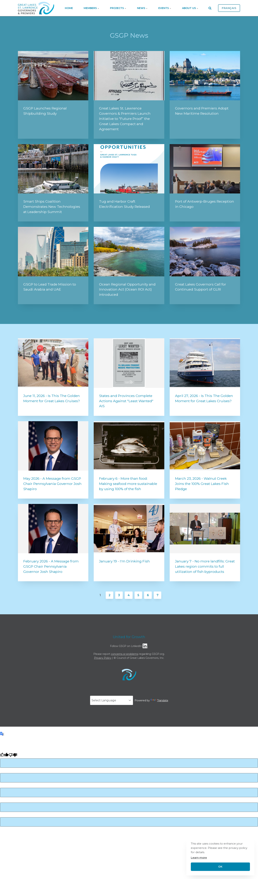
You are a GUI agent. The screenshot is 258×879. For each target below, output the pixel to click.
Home (69, 8)
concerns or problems (124, 654)
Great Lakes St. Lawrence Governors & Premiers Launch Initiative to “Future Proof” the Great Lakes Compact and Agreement (124, 118)
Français (229, 8)
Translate (159, 700)
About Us (190, 8)
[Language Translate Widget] (111, 700)
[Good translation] (4, 755)
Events (164, 8)
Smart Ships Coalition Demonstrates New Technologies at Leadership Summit (51, 206)
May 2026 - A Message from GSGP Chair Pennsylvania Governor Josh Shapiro (52, 483)
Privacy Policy (102, 658)
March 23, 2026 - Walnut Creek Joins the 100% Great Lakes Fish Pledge (202, 483)
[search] (210, 8)
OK (220, 866)
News (142, 8)
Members (91, 8)
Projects (118, 8)
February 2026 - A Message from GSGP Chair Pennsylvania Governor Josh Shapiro (51, 566)
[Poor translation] (13, 755)
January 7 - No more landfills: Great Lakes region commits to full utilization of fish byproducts (205, 566)
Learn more (199, 857)
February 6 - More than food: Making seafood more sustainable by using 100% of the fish (128, 483)
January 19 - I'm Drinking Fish (124, 561)
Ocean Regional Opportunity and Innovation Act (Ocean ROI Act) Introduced (127, 289)
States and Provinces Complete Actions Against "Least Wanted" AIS (126, 401)
